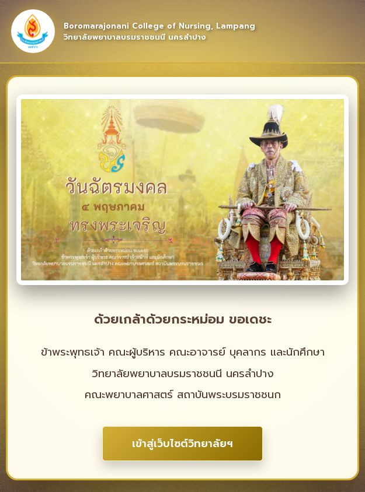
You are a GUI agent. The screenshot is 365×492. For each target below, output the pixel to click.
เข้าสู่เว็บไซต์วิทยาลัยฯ (182, 443)
